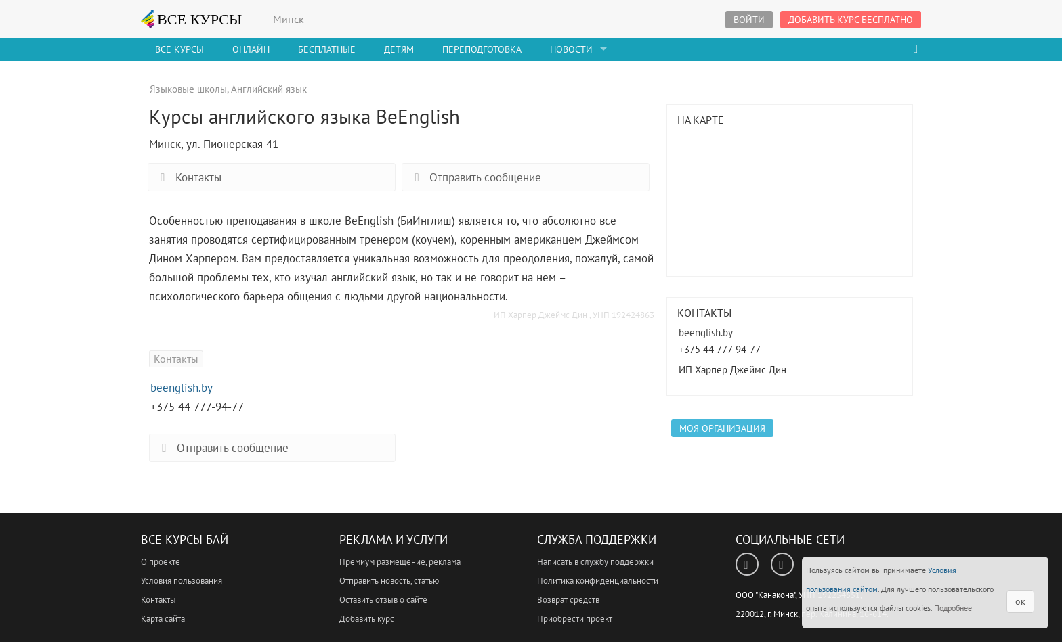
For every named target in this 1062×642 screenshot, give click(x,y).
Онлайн (251, 49)
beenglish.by (181, 387)
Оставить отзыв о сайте (383, 599)
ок (1020, 601)
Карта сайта (163, 618)
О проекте (160, 562)
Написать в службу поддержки (595, 562)
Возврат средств (568, 599)
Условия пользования (181, 581)
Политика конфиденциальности (597, 581)
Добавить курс (366, 618)
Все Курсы (179, 49)
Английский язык (269, 89)
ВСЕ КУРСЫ (191, 19)
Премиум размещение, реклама (400, 562)
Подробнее (953, 608)
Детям (399, 49)
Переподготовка (482, 49)
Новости (571, 49)
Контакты (188, 177)
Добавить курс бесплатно (850, 20)
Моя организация (722, 428)
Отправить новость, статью (389, 581)
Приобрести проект (574, 618)
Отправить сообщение (475, 177)
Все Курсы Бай (184, 539)
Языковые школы (188, 89)
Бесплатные (327, 49)
